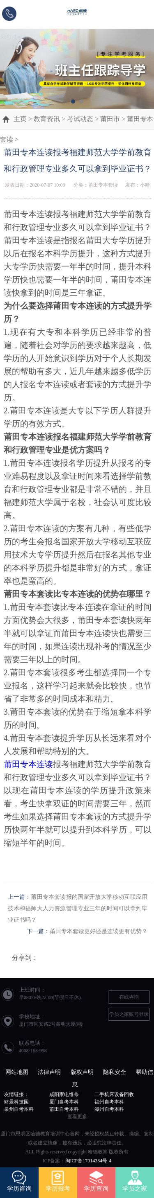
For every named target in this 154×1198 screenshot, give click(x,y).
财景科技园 (16, 1102)
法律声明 (49, 1072)
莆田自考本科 (64, 1109)
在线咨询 (129, 997)
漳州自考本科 (109, 1109)
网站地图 (16, 1072)
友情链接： (16, 1094)
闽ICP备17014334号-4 (88, 1161)
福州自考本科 (109, 1102)
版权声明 (82, 1072)
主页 (20, 118)
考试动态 (80, 118)
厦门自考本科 (64, 1102)
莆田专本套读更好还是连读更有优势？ (98, 931)
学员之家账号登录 (129, 1014)
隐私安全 (114, 1072)
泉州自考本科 (19, 1109)
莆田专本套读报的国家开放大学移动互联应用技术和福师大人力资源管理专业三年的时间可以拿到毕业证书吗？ (77, 908)
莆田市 (110, 118)
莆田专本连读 (28, 764)
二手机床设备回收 (114, 1094)
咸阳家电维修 (64, 1094)
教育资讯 (47, 118)
